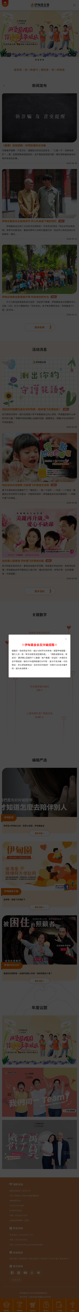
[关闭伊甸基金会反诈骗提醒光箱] (66, 639)
